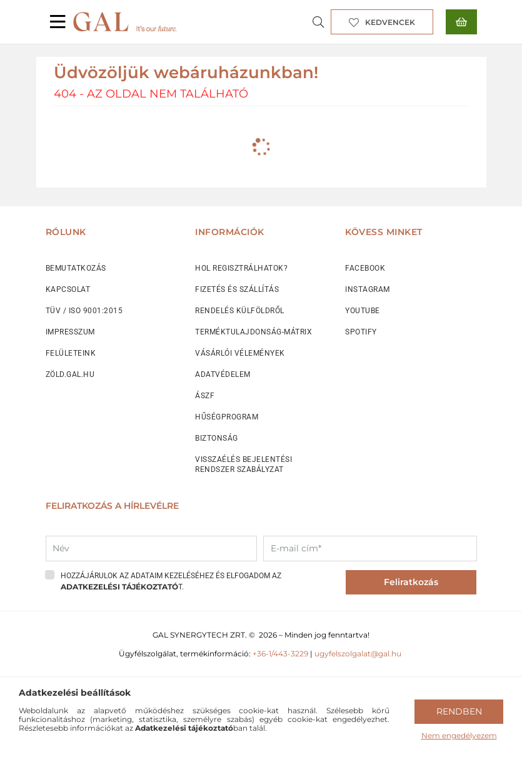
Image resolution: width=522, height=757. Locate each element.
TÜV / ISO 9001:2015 (84, 310)
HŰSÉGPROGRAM (226, 417)
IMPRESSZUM (70, 332)
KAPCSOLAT (68, 289)
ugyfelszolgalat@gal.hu (358, 653)
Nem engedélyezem (459, 735)
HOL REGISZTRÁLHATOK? (241, 268)
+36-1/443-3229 (280, 653)
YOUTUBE (362, 310)
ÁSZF (204, 395)
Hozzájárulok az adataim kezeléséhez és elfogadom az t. (171, 581)
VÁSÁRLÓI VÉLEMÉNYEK (240, 353)
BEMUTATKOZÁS (76, 268)
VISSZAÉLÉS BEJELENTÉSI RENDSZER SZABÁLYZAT (243, 464)
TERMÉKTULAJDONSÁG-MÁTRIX (253, 332)
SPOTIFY (361, 332)
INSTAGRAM (367, 289)
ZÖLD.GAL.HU (70, 374)
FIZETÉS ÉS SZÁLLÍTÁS (237, 289)
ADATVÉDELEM (223, 374)
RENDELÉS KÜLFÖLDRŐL (239, 310)
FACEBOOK (365, 268)
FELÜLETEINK (71, 353)
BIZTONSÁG (216, 438)
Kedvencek (390, 22)
